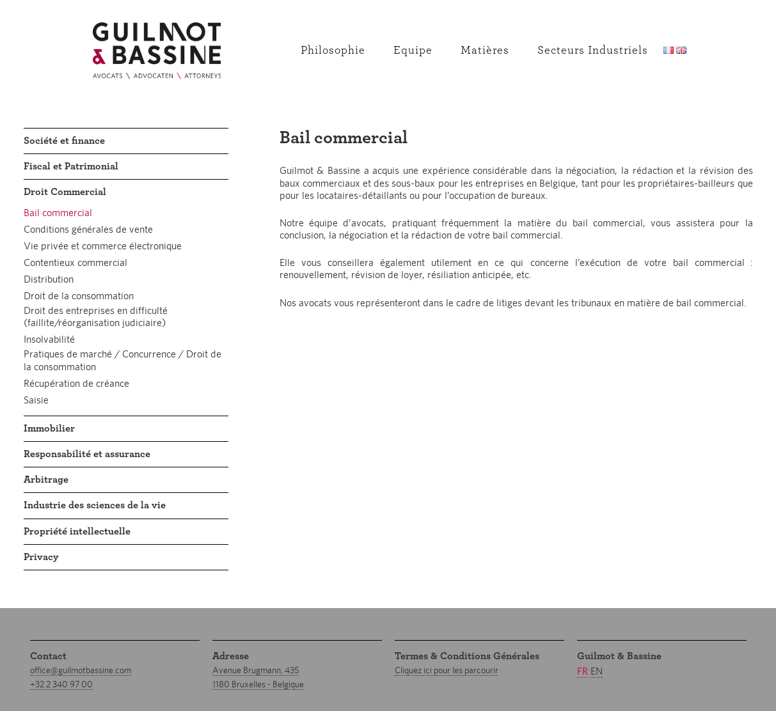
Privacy (41, 557)
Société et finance (64, 141)
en (596, 671)
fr (582, 671)
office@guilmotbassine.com (80, 670)
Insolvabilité (49, 339)
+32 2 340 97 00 (61, 684)
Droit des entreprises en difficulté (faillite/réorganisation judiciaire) (96, 316)
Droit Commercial (65, 192)
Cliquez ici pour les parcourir (446, 670)
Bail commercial (58, 213)
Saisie (36, 400)
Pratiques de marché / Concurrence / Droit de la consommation (122, 360)
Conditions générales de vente (88, 229)
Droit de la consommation (79, 296)
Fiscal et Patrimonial (71, 166)
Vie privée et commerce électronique (103, 246)
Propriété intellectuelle (77, 531)
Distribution (49, 279)
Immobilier (49, 428)
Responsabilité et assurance (87, 454)
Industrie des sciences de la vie (95, 505)
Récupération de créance (76, 383)
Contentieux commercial (75, 262)
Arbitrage (46, 479)
